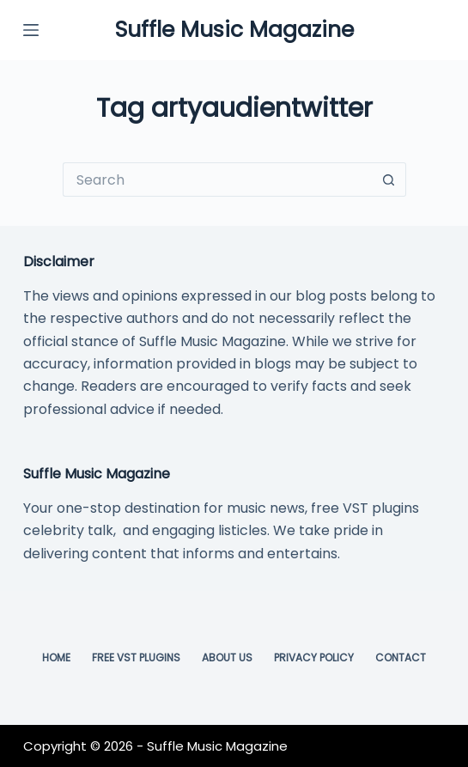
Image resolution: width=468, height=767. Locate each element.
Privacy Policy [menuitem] (314, 658)
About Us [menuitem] (227, 658)
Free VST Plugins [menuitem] (136, 658)
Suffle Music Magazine (234, 30)
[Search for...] (217, 179)
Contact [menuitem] (400, 658)
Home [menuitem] (56, 658)
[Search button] (389, 179)
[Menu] (31, 30)
